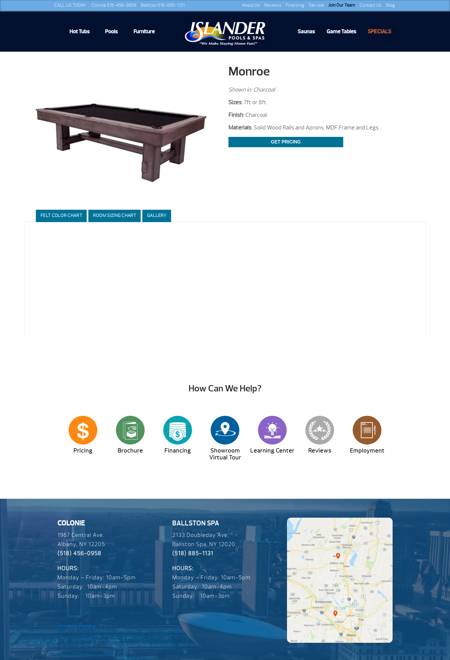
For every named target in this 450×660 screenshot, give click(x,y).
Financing (295, 5)
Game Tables (341, 31)
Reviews (272, 5)
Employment (367, 450)
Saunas (306, 31)
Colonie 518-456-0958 (114, 5)
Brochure (130, 450)
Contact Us (370, 5)
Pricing (82, 450)
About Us (251, 5)
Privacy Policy (76, 625)
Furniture (144, 31)
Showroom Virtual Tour (225, 454)
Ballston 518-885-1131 (163, 5)
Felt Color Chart (61, 215)
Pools (111, 31)
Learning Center (272, 450)
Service (316, 5)
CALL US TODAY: (70, 5)
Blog (390, 5)
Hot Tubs (79, 31)
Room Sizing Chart (114, 215)
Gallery (156, 215)
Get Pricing (286, 141)
